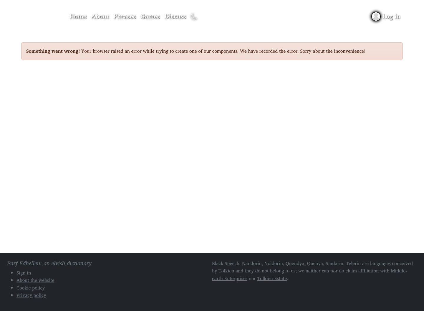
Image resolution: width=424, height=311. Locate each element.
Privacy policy (31, 295)
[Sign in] (386, 16)
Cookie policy (30, 288)
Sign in (23, 273)
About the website (35, 280)
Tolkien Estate (272, 278)
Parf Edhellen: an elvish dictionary (41, 16)
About (100, 16)
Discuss (175, 16)
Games (150, 16)
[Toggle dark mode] (193, 16)
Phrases (125, 16)
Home (78, 16)
